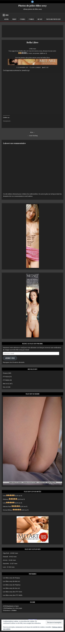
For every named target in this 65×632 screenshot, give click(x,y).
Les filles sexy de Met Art (11, 581)
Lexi (4, 496)
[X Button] (32, 2)
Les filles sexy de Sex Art (11, 588)
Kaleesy (5, 499)
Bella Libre (32, 42)
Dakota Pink (7, 506)
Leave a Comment (36, 67)
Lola (4, 503)
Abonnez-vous (10, 358)
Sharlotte (6, 564)
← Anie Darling (32, 136)
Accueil (6, 19)
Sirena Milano (7, 510)
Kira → (32, 132)
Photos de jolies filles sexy (32, 5)
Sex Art (5, 387)
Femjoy (14, 19)
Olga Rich (6, 553)
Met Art (40, 19)
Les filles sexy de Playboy (11, 585)
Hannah (5, 557)
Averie (5, 560)
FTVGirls (22, 19)
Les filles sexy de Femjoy (11, 578)
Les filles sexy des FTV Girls (12, 592)
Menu (7, 15)
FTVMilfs (31, 19)
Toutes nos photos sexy (53, 19)
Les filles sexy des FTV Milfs (12, 595)
